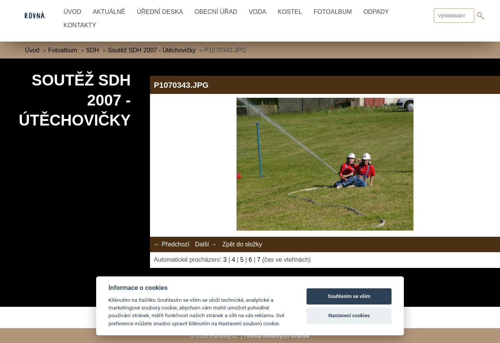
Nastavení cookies (349, 315)
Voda (257, 11)
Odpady (376, 11)
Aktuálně (109, 11)
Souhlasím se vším (349, 296)
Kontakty (79, 25)
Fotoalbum (332, 11)
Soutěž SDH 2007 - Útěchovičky (152, 50)
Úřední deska (160, 11)
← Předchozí (171, 244)
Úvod (72, 11)
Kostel (290, 11)
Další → (206, 244)
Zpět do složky (242, 244)
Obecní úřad (216, 11)
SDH (92, 50)
